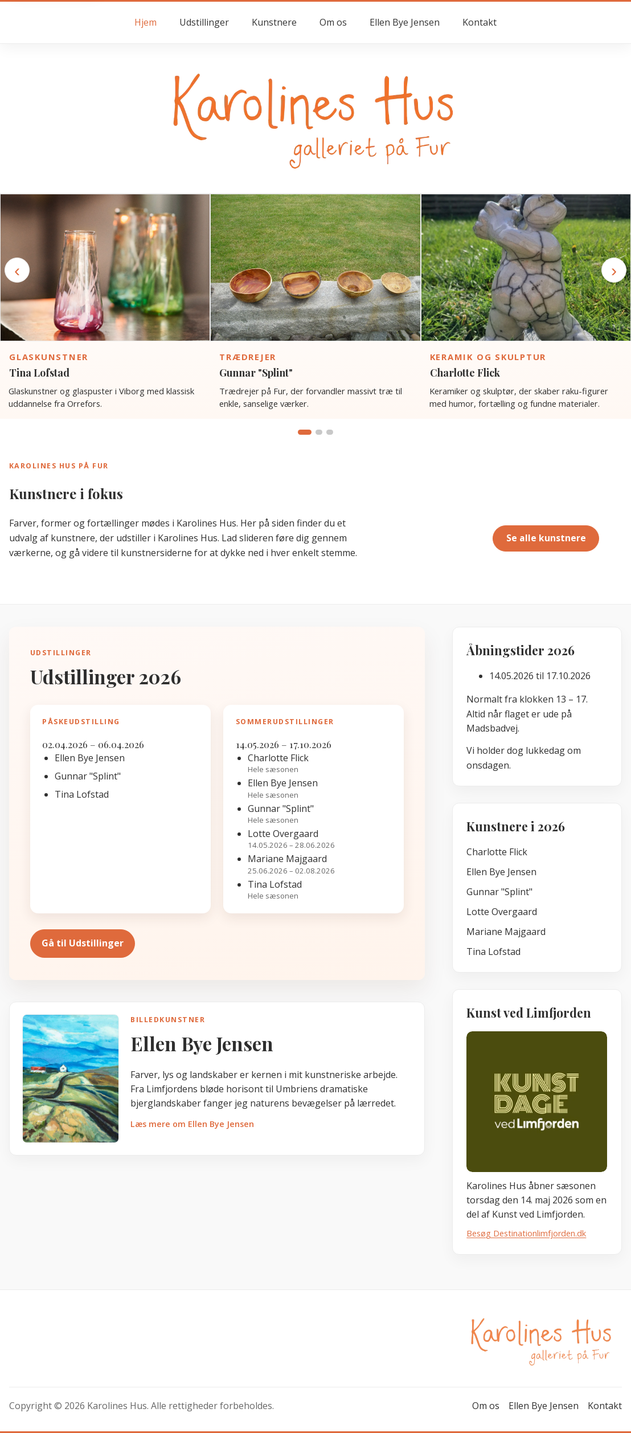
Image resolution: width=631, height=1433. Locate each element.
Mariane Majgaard (506, 931)
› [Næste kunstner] (614, 270)
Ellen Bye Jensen (405, 22)
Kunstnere (274, 22)
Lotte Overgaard (501, 911)
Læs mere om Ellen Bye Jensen (192, 1123)
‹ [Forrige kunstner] (17, 270)
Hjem (145, 22)
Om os (333, 22)
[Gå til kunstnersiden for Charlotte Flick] (526, 267)
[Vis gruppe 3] (329, 432)
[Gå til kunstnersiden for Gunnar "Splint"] (315, 267)
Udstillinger (204, 22)
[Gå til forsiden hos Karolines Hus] (315, 117)
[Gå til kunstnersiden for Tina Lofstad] (105, 267)
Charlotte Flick (465, 372)
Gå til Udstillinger (83, 943)
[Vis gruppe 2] (319, 432)
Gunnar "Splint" (256, 372)
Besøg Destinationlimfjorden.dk (526, 1233)
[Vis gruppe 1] (305, 432)
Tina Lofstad (39, 372)
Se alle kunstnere (546, 538)
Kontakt (479, 22)
